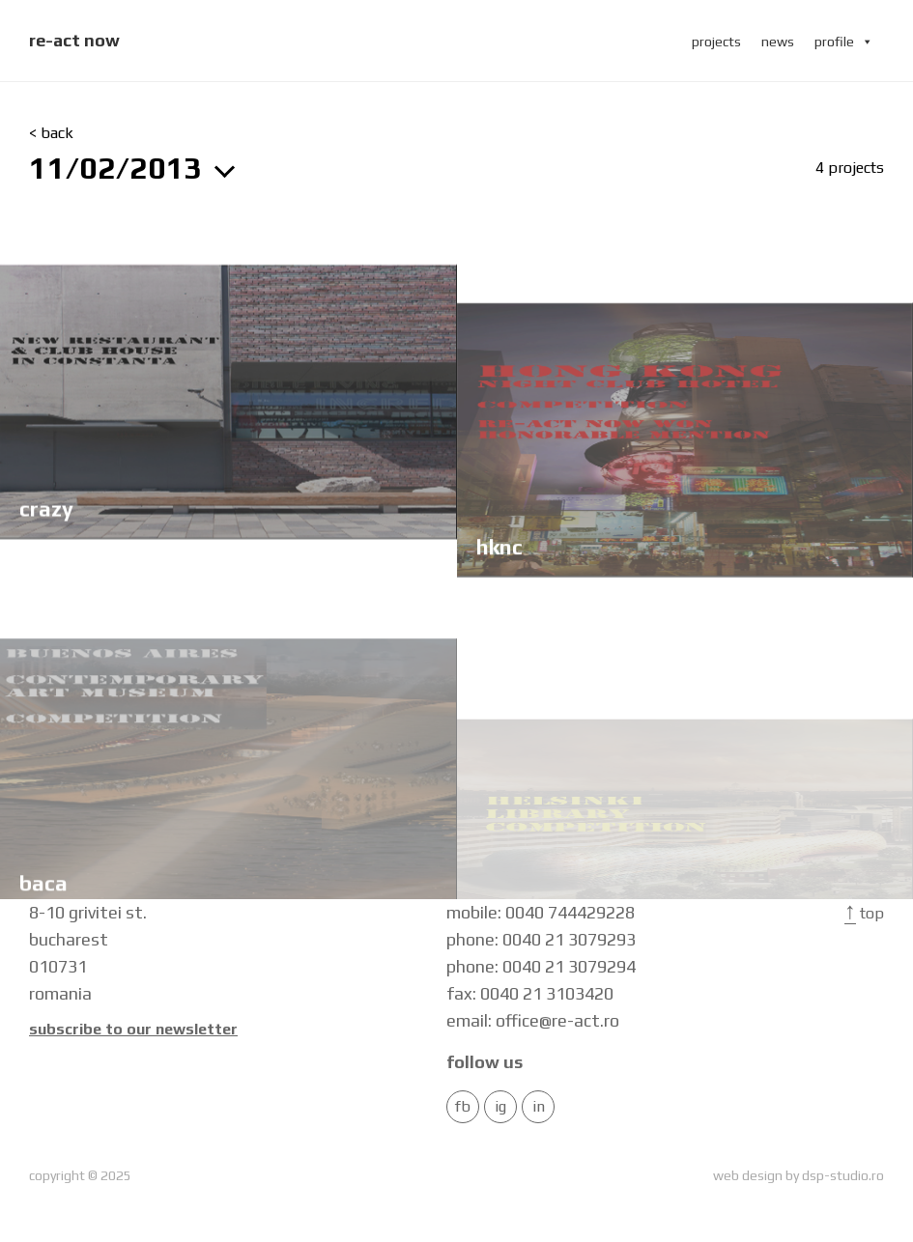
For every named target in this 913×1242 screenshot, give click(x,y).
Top (864, 913)
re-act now (74, 40)
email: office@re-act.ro (532, 1020)
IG (500, 1107)
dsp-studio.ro (843, 1175)
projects (716, 41)
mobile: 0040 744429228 (540, 912)
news (777, 41)
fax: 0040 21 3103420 (529, 993)
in (538, 1107)
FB (463, 1107)
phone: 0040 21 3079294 (541, 966)
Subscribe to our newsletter (133, 1029)
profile (843, 41)
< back (51, 133)
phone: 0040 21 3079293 (541, 939)
